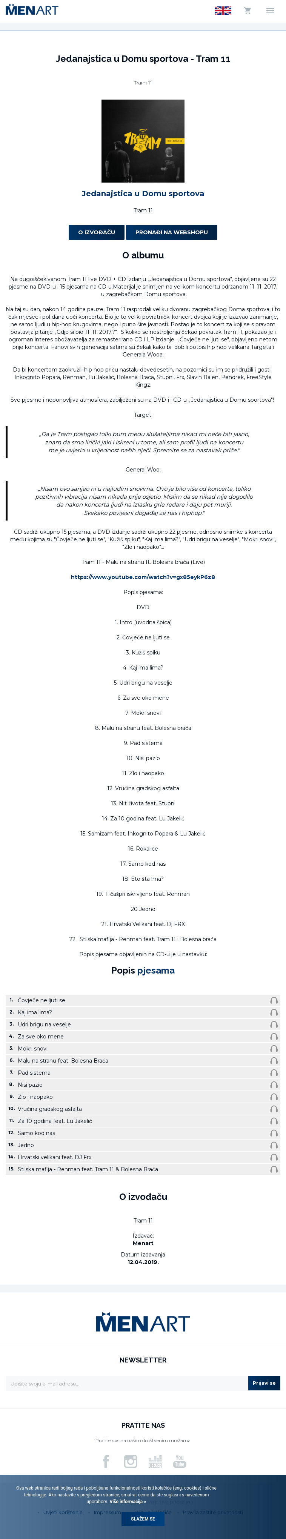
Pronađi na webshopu (171, 232)
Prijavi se (264, 1383)
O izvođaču (96, 232)
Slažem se (143, 1519)
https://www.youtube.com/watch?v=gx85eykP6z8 (143, 577)
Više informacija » (127, 1501)
